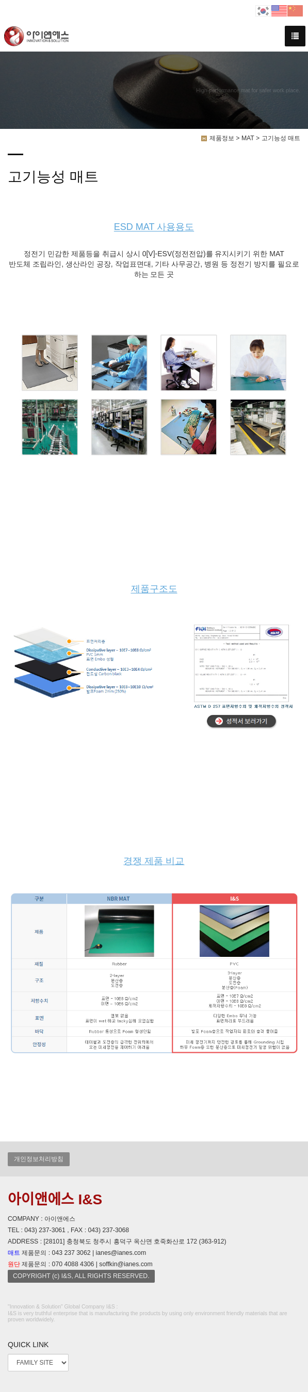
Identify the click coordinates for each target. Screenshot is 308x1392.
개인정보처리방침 (38, 1159)
